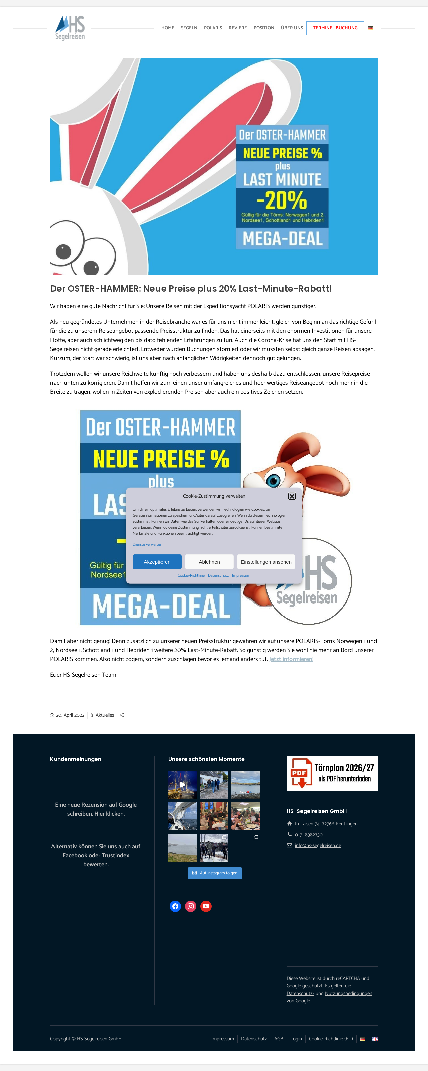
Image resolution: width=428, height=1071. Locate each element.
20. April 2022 (70, 715)
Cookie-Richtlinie (191, 576)
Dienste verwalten (147, 545)
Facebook (75, 856)
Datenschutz (218, 576)
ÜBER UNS (292, 28)
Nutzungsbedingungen (348, 993)
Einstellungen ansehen (266, 561)
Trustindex (115, 856)
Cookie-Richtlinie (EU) (331, 1039)
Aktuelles (105, 715)
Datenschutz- (300, 993)
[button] (292, 496)
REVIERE (238, 28)
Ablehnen (209, 561)
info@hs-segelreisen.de (318, 845)
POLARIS (213, 28)
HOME (167, 28)
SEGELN (189, 28)
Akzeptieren (157, 561)
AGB (278, 1039)
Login (296, 1039)
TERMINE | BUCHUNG (335, 28)
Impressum (241, 576)
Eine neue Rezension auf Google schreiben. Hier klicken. (96, 809)
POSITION (264, 28)
